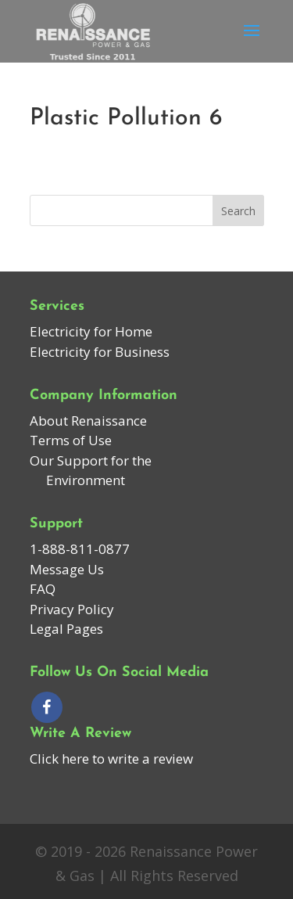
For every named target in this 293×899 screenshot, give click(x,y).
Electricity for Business (100, 352)
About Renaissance (88, 421)
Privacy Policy (72, 609)
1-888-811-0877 (80, 549)
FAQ (42, 589)
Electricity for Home (91, 331)
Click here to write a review (111, 759)
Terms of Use (71, 440)
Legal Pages (66, 629)
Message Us (67, 569)
